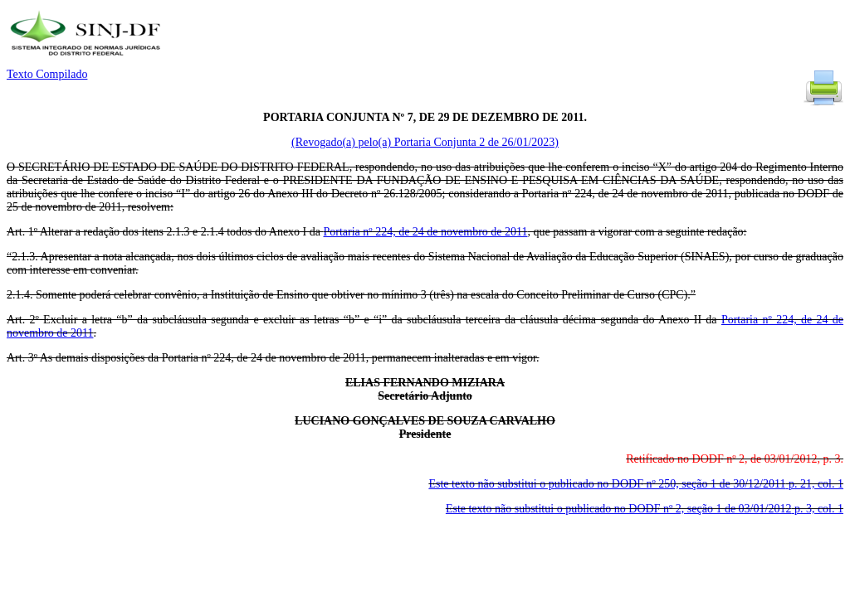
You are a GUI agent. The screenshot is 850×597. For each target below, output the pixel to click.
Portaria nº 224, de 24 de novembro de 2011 (425, 232)
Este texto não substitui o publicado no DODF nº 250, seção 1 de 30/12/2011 (635, 484)
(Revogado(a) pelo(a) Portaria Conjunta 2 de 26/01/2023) (425, 142)
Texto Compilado (47, 74)
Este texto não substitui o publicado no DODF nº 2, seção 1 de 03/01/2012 (644, 508)
